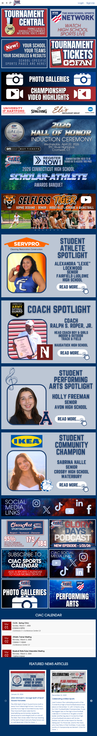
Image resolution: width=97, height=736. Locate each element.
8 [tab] (61, 230)
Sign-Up (90, 3)
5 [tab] (50, 230)
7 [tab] (58, 230)
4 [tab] (46, 230)
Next (91, 701)
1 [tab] (35, 230)
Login (81, 3)
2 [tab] (39, 230)
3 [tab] (43, 230)
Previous (5, 701)
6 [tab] (54, 230)
